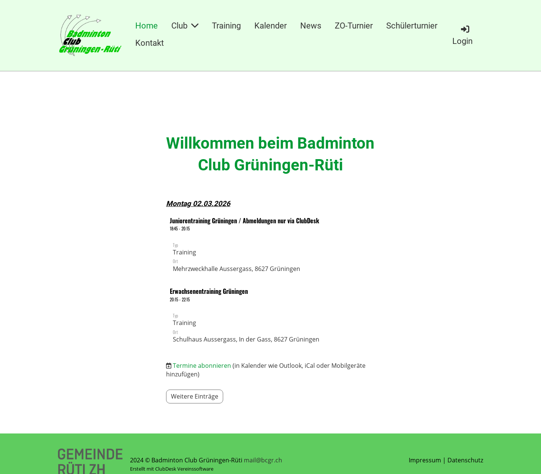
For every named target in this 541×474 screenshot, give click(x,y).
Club (184, 25)
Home (146, 25)
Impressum (425, 460)
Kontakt (149, 43)
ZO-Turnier (354, 25)
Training (226, 25)
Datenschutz (465, 460)
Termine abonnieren (202, 365)
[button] (270, 246)
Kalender (270, 25)
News (310, 25)
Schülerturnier (411, 25)
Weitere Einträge (194, 396)
